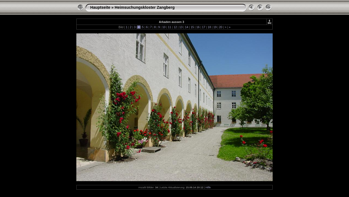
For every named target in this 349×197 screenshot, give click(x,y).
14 (186, 27)
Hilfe (208, 187)
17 (203, 27)
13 (180, 27)
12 (175, 27)
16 (197, 27)
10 (163, 27)
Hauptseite (100, 7)
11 (169, 27)
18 (209, 27)
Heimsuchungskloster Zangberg (145, 7)
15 (192, 27)
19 (214, 27)
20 (220, 27)
